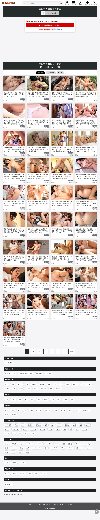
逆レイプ (88, 425)
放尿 (27, 448)
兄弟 (72, 399)
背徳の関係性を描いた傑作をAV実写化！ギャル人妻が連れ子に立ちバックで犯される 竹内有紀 (14, 339)
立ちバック (79, 448)
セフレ (13, 399)
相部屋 (58, 429)
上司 (52, 399)
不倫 (16, 425)
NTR (22, 425)
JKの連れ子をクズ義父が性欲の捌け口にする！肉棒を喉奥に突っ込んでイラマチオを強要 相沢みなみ (14, 149)
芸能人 (7, 388)
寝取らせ (38, 425)
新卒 (51, 388)
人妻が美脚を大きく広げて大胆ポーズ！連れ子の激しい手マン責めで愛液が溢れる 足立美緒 (62, 176)
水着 (6, 463)
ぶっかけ (14, 448)
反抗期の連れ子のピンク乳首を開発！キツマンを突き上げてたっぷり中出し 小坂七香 (38, 122)
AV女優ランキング (31, 505)
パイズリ (88, 448)
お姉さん (75, 384)
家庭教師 (43, 388)
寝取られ (30, 425)
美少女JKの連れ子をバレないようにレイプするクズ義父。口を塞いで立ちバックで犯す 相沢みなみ (62, 122)
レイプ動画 (8, 425)
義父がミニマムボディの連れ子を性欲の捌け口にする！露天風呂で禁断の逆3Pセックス (85, 95)
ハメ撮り (48, 444)
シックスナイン (37, 448)
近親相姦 (67, 425)
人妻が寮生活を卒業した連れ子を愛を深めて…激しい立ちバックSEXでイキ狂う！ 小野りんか (62, 258)
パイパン (38, 410)
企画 (46, 425)
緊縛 (46, 448)
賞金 (52, 425)
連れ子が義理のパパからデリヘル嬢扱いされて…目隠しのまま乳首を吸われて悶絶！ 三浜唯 (14, 231)
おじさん (43, 473)
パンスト (22, 463)
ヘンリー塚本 (9, 484)
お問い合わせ (70, 505)
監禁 (20, 433)
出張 (26, 433)
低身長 (70, 410)
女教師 (28, 388)
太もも (63, 410)
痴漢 (74, 425)
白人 (14, 388)
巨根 (30, 473)
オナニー (30, 444)
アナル (56, 444)
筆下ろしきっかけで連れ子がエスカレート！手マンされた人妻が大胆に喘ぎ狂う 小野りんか (14, 258)
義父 (32, 399)
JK (27, 384)
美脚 (56, 410)
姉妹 (20, 399)
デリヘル (42, 429)
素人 (6, 384)
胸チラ (7, 433)
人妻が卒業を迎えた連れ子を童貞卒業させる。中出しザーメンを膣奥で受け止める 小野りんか (38, 285)
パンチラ (84, 429)
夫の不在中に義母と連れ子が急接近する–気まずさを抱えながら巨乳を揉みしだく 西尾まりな (38, 176)
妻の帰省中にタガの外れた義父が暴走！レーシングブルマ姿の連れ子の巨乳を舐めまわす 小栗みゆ (62, 149)
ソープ (50, 429)
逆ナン (7, 429)
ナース (35, 388)
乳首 (25, 410)
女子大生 (34, 384)
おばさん (20, 384)
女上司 (45, 399)
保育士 (21, 388)
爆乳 (19, 410)
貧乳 (13, 410)
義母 (39, 399)
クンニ (13, 452)
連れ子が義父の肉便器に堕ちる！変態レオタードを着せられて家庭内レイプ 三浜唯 (62, 231)
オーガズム (54, 448)
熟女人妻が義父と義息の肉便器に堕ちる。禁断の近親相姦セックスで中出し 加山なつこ (14, 95)
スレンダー (48, 410)
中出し (22, 444)
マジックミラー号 (10, 374)
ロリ (55, 384)
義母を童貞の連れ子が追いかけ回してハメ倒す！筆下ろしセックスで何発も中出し (38, 203)
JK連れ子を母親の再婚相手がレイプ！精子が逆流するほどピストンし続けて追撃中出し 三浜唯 (85, 231)
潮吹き (70, 444)
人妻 (6, 399)
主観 (27, 452)
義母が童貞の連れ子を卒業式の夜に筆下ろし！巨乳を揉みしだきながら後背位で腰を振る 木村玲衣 (85, 176)
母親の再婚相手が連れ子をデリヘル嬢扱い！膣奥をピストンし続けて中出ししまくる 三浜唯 (85, 203)
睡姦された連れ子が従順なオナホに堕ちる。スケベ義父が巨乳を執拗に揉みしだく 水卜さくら (62, 95)
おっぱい (14, 414)
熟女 (13, 384)
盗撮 (80, 425)
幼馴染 (65, 399)
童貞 (36, 473)
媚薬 (63, 444)
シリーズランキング (44, 505)
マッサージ (33, 429)
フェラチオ (39, 444)
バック (70, 448)
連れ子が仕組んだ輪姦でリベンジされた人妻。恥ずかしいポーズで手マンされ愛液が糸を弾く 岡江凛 (85, 285)
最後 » (72, 351)
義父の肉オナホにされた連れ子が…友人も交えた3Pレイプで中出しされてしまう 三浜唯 (38, 231)
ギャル (67, 384)
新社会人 (58, 388)
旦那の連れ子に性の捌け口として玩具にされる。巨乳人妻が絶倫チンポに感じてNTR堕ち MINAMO (38, 95)
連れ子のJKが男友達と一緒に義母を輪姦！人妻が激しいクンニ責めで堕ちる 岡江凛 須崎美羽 (14, 312)
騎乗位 (63, 448)
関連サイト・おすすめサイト (14, 494)
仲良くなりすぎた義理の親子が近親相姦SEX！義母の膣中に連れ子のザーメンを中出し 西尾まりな (14, 176)
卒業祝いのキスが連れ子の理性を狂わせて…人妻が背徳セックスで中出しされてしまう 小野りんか (85, 258)
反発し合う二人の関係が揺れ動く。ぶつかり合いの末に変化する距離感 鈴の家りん (38, 149)
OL (61, 384)
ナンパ (59, 425)
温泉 (71, 429)
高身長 (78, 410)
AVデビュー (16, 429)
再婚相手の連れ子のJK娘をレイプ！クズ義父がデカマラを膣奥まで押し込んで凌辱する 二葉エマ (85, 122)
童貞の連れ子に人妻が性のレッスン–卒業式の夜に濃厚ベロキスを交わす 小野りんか (14, 285)
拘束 (32, 433)
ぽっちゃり (86, 410)
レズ (14, 433)
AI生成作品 (39, 374)
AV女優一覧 (8, 363)
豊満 (6, 414)
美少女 (42, 384)
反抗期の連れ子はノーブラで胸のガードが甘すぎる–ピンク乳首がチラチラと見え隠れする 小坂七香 (14, 122)
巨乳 (6, 410)
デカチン (22, 473)
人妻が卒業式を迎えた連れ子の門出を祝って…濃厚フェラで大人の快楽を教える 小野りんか (62, 285)
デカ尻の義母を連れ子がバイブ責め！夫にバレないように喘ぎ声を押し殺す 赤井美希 (14, 203)
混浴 (77, 429)
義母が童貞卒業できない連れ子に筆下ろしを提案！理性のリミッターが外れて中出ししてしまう (62, 203)
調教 (21, 448)
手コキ (77, 444)
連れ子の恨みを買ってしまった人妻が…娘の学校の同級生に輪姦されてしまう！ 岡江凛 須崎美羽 (38, 312)
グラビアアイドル (86, 384)
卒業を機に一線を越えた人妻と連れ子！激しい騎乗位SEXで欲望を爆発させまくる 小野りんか (38, 258)
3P (84, 444)
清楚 (49, 384)
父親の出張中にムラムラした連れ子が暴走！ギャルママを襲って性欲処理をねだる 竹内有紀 (85, 312)
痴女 (6, 444)
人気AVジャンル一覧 (58, 505)
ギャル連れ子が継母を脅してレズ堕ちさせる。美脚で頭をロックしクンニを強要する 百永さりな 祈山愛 (85, 149)
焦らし (21, 452)
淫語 (6, 452)
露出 (64, 429)
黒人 (6, 473)
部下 (58, 399)
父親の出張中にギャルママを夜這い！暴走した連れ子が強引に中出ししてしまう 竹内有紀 (62, 312)
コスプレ (14, 463)
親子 (26, 399)
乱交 (89, 444)
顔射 (6, 448)
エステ (24, 429)
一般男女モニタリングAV (26, 374)
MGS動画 (48, 374)
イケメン (14, 473)
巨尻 (31, 410)
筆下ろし (14, 444)
